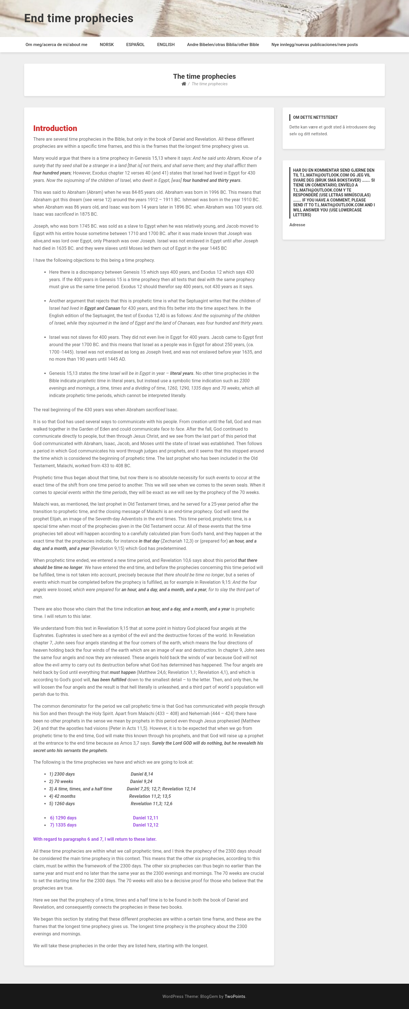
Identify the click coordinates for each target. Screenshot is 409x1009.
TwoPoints (235, 996)
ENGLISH (165, 44)
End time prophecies (79, 18)
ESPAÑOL (135, 44)
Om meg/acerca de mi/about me (56, 44)
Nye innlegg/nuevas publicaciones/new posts (315, 44)
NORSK (107, 44)
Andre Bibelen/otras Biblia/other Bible (223, 44)
